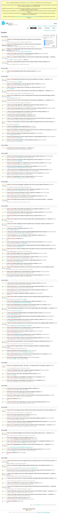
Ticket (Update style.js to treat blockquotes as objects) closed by (26, 271)
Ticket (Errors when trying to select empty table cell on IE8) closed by (27, 159)
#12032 (14, 358)
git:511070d (19, 468)
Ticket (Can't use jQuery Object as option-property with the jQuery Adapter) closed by (30, 245)
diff (7, 454)
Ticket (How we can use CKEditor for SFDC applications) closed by (25, 196)
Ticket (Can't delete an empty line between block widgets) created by (27, 337)
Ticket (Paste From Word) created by (21, 357)
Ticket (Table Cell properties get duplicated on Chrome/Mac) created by (27, 209)
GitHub (28, 2)
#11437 (11, 276)
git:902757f (11, 314)
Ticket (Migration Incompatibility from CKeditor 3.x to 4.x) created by (25, 380)
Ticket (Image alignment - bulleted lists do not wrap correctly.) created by (27, 163)
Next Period (53, 30)
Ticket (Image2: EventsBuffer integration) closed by (23, 293)
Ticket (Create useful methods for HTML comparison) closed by (26, 189)
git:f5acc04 (19, 177)
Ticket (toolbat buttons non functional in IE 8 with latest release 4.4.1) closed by (27, 304)
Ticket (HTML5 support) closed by (17, 498)
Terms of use (40, 512)
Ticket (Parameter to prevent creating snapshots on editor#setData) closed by (29, 136)
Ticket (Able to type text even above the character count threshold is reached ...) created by (29, 494)
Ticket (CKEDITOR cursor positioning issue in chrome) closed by (26, 327)
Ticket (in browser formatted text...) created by (19, 148)
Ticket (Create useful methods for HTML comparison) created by (26, 192)
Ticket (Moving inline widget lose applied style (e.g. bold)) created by (27, 275)
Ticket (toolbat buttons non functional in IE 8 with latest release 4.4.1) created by (28, 354)
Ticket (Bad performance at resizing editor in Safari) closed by (26, 256)
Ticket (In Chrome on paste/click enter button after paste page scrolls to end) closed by (29, 470)
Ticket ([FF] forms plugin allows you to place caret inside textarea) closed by (27, 402)
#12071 (25, 299)
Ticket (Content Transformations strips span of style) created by (25, 283)
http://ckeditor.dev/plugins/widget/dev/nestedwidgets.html (21, 447)
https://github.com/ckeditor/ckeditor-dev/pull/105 (22, 302)
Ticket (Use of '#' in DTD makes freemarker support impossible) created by (26, 290)
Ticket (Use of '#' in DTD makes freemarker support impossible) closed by (29, 286)
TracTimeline (37, 504)
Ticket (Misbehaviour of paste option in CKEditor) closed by (23, 483)
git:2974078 (19, 226)
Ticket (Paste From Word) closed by (20, 350)
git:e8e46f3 (11, 134)
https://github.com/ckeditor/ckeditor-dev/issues (26, 16)
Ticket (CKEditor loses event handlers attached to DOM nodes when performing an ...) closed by (29, 474)
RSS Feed (30, 510)
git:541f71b (11, 317)
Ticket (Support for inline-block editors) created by (23, 331)
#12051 (23, 442)
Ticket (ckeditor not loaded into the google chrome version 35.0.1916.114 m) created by (30, 129)
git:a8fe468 (15, 127)
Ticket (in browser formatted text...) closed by (20, 115)
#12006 (12, 325)
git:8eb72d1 (11, 98)
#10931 (11, 59)
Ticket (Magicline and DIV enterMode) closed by (20, 437)
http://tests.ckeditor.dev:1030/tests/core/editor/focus (17, 167)
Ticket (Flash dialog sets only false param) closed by (23, 133)
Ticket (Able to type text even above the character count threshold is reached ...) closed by (30, 491)
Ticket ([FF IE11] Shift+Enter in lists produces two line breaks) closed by (28, 156)
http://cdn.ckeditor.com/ (14, 229)
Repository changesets (48, 43)
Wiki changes (47, 44)
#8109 (37, 171)
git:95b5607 (24, 243)
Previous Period (47, 30)
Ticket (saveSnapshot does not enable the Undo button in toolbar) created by (26, 111)
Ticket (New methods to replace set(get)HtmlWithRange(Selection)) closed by (30, 231)
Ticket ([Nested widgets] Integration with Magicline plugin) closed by (27, 312)
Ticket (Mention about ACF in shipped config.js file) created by (26, 370)
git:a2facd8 (16, 124)
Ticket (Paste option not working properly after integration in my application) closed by (29, 441)
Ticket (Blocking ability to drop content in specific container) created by (28, 319)
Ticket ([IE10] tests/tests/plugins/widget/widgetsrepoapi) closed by (27, 449)
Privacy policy (47, 512)
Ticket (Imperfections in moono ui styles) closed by (23, 176)
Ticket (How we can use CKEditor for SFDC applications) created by (25, 235)
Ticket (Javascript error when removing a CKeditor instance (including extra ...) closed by (30, 425)
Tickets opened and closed (49, 42)
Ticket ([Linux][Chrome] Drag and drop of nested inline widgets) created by (29, 418)
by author (49, 38)
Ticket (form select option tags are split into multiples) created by (23, 391)
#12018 (13, 450)
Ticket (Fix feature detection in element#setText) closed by (25, 140)
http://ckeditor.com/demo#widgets (24, 51)
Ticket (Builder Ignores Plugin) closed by (20, 126)
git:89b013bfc (32, 468)
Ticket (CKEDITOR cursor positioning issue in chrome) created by (26, 334)
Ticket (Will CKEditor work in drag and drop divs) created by (23, 263)
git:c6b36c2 (19, 157)
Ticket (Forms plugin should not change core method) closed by (25, 87)
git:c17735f (19, 310)
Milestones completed (48, 40)
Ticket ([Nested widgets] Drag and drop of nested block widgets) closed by (29, 316)
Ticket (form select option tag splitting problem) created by (22, 388)
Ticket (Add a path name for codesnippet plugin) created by (26, 53)
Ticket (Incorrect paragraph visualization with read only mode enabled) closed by (28, 169)
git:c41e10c (20, 246)
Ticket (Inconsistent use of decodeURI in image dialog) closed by (25, 260)
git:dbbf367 (20, 190)
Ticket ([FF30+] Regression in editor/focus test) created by (25, 166)
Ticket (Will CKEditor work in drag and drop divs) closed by (25, 253)
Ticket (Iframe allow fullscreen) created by (20, 414)
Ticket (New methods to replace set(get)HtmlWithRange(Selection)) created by (30, 421)
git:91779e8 (20, 261)
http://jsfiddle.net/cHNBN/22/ (18, 335)
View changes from (50, 35)
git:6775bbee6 (20, 233)
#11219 (23, 325)
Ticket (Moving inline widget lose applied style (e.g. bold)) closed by (25, 215)
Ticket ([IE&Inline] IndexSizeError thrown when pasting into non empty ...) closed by (27, 80)
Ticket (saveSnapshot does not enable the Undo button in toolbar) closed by (29, 108)
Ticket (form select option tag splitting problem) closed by (22, 373)
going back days (48, 37)
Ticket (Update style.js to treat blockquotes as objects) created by (25, 301)
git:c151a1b (19, 141)
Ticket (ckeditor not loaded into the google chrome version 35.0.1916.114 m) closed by (29, 118)
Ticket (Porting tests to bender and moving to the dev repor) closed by (28, 242)
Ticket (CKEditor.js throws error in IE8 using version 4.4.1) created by (26, 173)
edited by (14, 238)
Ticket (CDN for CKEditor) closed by (18, 228)
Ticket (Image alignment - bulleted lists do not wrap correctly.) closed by (26, 105)
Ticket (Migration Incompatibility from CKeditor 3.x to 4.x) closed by (25, 377)
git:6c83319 (11, 88)
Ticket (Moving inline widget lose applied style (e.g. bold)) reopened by (28, 212)
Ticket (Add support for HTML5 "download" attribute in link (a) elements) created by (29, 395)
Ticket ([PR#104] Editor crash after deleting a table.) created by (25, 84)
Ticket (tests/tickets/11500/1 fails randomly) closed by (22, 71)
